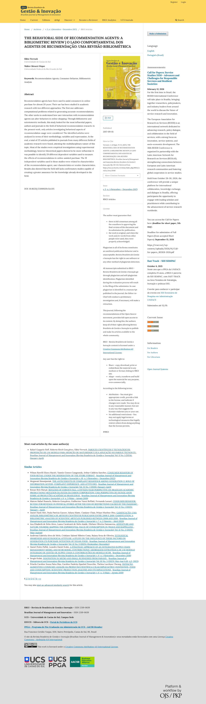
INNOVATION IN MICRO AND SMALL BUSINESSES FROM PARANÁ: (75, 558)
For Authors (152, 352)
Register (174, 2)
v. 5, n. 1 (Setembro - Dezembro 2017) (61, 29)
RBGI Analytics (109, 20)
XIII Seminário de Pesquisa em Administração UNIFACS (162, 296)
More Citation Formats (115, 175)
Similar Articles (33, 466)
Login (183, 2)
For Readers (152, 348)
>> (40, 578)
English (150, 51)
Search (179, 20)
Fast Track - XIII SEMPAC (161, 260)
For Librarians (153, 357)
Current (34, 20)
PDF (109, 118)
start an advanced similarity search (53, 585)
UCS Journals (127, 20)
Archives (37, 29)
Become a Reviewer (88, 20)
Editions (46, 20)
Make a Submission (157, 33)
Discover (68, 20)
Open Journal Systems (157, 369)
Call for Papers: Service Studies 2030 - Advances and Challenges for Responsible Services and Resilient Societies (163, 78)
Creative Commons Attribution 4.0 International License (91, 646)
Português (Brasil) (155, 55)
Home (23, 20)
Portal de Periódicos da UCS (63, 622)
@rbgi (57, 20)
